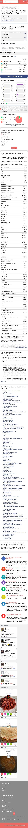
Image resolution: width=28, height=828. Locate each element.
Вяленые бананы (7, 495)
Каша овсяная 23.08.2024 (9, 404)
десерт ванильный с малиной (10, 503)
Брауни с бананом (7, 446)
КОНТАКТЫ (11, 809)
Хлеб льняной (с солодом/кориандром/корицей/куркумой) (13, 521)
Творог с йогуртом (7, 471)
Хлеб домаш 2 (6, 442)
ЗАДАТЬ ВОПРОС (5, 809)
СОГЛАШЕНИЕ (5, 811)
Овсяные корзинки (8, 456)
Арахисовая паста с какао (9, 473)
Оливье (5, 430)
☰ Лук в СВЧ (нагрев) (8, 421)
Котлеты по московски (8, 537)
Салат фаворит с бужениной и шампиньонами (15, 478)
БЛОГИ (3, 788)
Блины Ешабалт (7, 460)
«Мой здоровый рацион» (21, 347)
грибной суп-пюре (7, 418)
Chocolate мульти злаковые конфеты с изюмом (15, 519)
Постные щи (6, 459)
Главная (2, 5)
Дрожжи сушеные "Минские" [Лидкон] (12, 449)
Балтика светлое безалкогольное (11, 400)
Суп (4, 435)
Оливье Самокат (7, 480)
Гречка (5, 392)
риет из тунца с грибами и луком (11, 489)
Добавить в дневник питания (14, 76)
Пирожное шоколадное (9, 425)
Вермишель (6, 457)
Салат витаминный (8, 443)
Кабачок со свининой (8, 464)
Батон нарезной (7, 441)
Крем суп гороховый (8, 535)
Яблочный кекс (7, 403)
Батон (4, 530)
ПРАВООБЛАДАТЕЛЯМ (6, 802)
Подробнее (13, 341)
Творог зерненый (7, 475)
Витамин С (5, 439)
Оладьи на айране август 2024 (10, 513)
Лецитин (5, 450)
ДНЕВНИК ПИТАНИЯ (6, 783)
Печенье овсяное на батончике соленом (13, 463)
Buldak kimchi (6, 432)
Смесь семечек (6, 434)
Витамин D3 (6, 436)
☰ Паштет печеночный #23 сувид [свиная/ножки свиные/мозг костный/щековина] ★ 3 (14, 427)
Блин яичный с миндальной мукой (12, 528)
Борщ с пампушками (8, 505)
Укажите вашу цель (5, 132)
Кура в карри (6, 510)
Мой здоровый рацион (8, 20)
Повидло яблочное (8, 523)
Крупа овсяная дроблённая (10, 398)
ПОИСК (3, 793)
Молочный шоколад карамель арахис (12, 402)
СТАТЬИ (3, 790)
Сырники (5, 474)
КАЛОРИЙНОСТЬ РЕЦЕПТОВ (7, 797)
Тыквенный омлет (7, 413)
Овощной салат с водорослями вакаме (13, 514)
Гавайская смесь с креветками (10, 424)
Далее (14, 148)
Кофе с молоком (7, 409)
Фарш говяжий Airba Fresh (9, 431)
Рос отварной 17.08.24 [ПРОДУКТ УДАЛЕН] (10, 8)
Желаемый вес (4, 141)
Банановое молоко (8, 399)
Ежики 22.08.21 (7, 482)
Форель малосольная (8, 420)
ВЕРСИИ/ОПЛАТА (5, 806)
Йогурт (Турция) (7, 492)
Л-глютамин (6, 395)
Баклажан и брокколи (8, 453)
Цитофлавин (6, 416)
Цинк (4, 417)
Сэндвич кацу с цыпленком (10, 452)
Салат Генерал (6, 484)
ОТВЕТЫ (3, 800)
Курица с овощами (8, 448)
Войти (25, 2)
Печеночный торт (7, 467)
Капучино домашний (8, 466)
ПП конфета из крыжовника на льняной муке (14, 411)
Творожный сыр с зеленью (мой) (11, 496)
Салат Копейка (6, 491)
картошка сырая (7, 538)
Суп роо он (6, 455)
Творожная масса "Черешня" (10, 406)
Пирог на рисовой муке (9, 509)
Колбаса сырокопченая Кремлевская (12, 414)
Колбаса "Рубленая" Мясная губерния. (12, 488)
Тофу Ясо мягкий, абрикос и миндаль (12, 481)
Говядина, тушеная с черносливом (12, 391)
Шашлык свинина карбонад (10, 499)
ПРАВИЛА (10, 811)
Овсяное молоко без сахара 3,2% (11, 477)
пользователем (13, 18)
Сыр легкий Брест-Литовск (9, 502)
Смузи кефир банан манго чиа (10, 396)
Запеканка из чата (7, 393)
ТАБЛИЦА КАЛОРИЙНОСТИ (7, 795)
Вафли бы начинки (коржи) (10, 462)
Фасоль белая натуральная (10, 531)
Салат (4, 445)
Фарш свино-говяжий (8, 527)
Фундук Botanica (7, 512)
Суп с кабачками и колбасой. (10, 501)
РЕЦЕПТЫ (4, 785)
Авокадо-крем (6, 469)
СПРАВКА (4, 805)
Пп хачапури (6, 423)
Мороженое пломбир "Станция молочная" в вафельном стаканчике (14, 533)
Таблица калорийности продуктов (12, 5)
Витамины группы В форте (9, 498)
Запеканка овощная (8, 410)
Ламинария (6, 407)
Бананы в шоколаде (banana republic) (12, 438)
